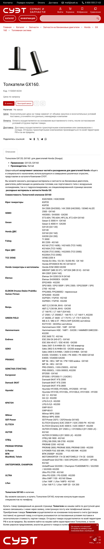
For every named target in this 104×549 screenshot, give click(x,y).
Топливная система (21, 30)
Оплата (41, 2)
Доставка (53, 2)
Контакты (8, 2)
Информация (28, 18)
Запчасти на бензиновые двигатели (61, 27)
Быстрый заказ (24, 103)
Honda (87, 27)
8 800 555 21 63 (93, 2)
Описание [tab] (10, 151)
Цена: (6, 114)
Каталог (9, 18)
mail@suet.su (71, 2)
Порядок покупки (25, 2)
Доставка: (8, 127)
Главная (7, 27)
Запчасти (34, 27)
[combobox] (70, 18)
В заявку (9, 103)
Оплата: (7, 121)
